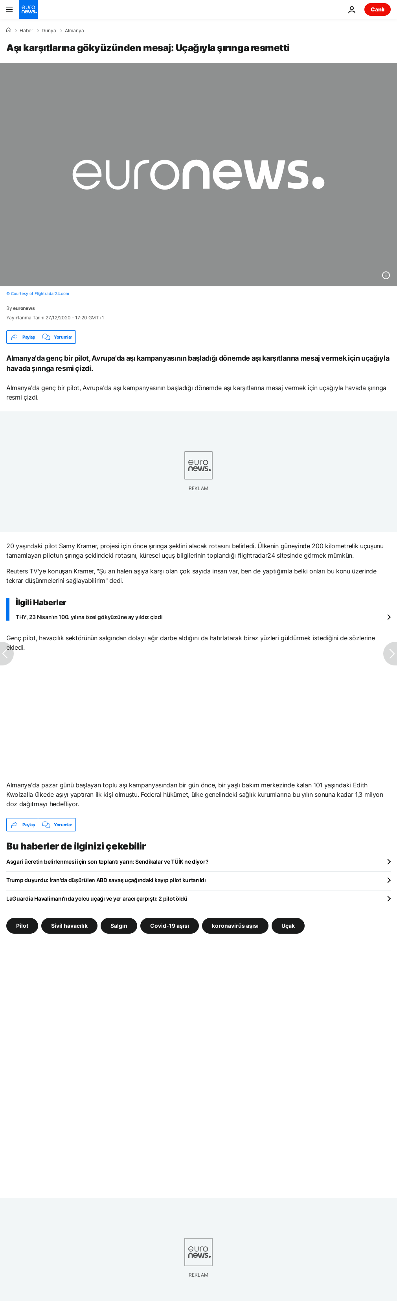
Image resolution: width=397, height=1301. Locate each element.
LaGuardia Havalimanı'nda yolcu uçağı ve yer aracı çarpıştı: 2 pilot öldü (96, 898)
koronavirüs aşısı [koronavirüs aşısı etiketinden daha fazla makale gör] (235, 925)
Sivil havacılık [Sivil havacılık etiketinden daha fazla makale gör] (69, 925)
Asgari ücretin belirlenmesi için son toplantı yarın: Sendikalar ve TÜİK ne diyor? (107, 861)
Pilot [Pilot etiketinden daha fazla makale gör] (22, 925)
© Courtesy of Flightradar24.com (37, 293)
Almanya (74, 30)
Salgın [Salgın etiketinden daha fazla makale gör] (118, 925)
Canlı (377, 9)
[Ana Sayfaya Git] (28, 9)
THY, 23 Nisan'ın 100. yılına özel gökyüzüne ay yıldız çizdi (89, 617)
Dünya (49, 30)
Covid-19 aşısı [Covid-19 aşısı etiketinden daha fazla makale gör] (169, 925)
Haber (26, 30)
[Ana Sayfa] (8, 30)
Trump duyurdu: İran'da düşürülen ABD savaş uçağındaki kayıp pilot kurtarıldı (106, 880)
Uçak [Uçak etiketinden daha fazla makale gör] (288, 925)
